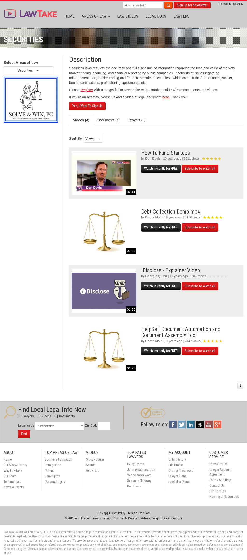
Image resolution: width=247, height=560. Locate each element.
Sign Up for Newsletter (192, 5)
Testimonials (12, 482)
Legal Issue (26, 425)
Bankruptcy (52, 476)
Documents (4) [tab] (108, 120)
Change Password (180, 470)
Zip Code (91, 425)
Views (92, 139)
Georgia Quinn (156, 276)
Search (91, 465)
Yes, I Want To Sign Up (87, 106)
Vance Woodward (139, 475)
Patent (49, 470)
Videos (44, 416)
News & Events (14, 487)
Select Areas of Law (21, 62)
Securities (28, 70)
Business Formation (58, 459)
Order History (177, 459)
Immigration (53, 465)
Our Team (10, 476)
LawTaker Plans (179, 482)
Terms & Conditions (139, 513)
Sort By (75, 138)
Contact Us (217, 485)
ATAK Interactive (172, 518)
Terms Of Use (218, 464)
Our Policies (217, 491)
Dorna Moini (154, 217)
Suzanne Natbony (139, 481)
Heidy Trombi (136, 464)
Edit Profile (175, 465)
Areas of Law (96, 16)
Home (69, 16)
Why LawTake (13, 470)
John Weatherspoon (141, 470)
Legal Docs (155, 16)
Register (87, 90)
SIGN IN (238, 3)
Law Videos (127, 16)
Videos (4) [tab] (81, 120)
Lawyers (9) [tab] (136, 120)
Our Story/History (15, 465)
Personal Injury (55, 482)
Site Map (101, 513)
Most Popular (95, 459)
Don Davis (153, 158)
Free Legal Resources (224, 497)
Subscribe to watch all (200, 168)
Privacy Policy (117, 513)
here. (166, 97)
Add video (93, 470)
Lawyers (181, 16)
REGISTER (224, 3)
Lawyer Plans (177, 476)
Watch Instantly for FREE (161, 168)
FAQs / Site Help (220, 480)
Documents (65, 416)
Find (24, 434)
